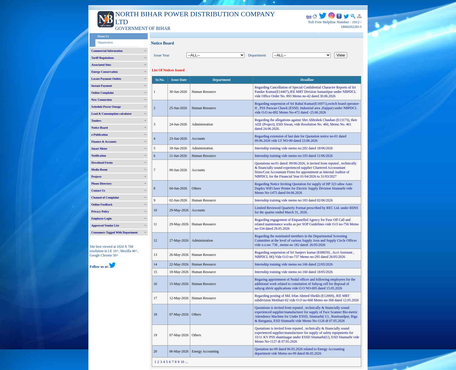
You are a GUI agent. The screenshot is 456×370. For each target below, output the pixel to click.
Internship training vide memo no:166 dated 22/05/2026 (294, 264)
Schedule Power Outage (106, 106)
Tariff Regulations (102, 57)
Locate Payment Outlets (106, 78)
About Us (103, 36)
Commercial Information (106, 50)
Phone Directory (101, 183)
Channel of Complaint (105, 197)
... (186, 362)
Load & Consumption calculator (111, 113)
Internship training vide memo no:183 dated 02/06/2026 (294, 200)
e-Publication (99, 134)
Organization (105, 42)
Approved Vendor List (105, 225)
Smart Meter (99, 148)
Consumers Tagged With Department (114, 232)
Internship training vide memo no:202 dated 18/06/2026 (294, 148)
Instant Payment (101, 85)
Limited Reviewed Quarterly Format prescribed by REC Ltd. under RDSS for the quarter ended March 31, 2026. (306, 210)
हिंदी (308, 17)
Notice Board (99, 127)
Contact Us (98, 190)
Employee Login (101, 218)
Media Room (99, 169)
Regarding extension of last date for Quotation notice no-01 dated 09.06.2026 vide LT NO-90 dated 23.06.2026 (300, 138)
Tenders (96, 120)
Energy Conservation (104, 71)
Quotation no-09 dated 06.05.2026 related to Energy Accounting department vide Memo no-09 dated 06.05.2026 (300, 351)
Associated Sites (101, 64)
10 (182, 362)
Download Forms (102, 162)
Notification (98, 155)
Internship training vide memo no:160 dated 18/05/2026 (294, 272)
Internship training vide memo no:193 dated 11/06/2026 (294, 156)
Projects (96, 176)
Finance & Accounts (103, 141)
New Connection (101, 99)
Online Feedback (102, 204)
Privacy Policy (100, 211)
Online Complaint (102, 92)
